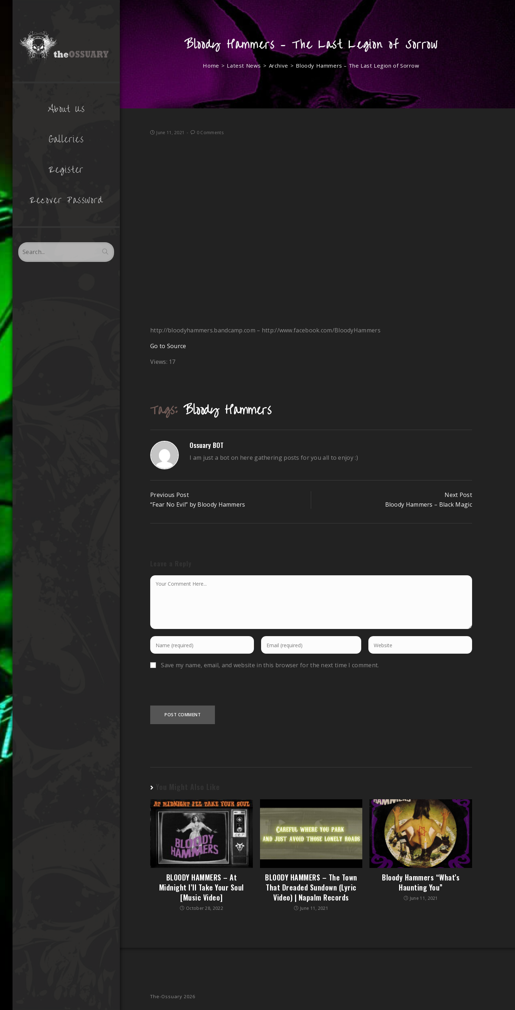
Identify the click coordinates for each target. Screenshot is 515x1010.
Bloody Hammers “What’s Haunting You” (421, 882)
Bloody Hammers (227, 410)
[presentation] (204, 692)
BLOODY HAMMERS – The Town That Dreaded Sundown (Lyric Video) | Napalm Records (311, 887)
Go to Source (168, 346)
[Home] (211, 65)
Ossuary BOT (207, 445)
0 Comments (210, 133)
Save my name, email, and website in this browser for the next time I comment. (270, 665)
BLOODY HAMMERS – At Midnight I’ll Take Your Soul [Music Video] (201, 887)
